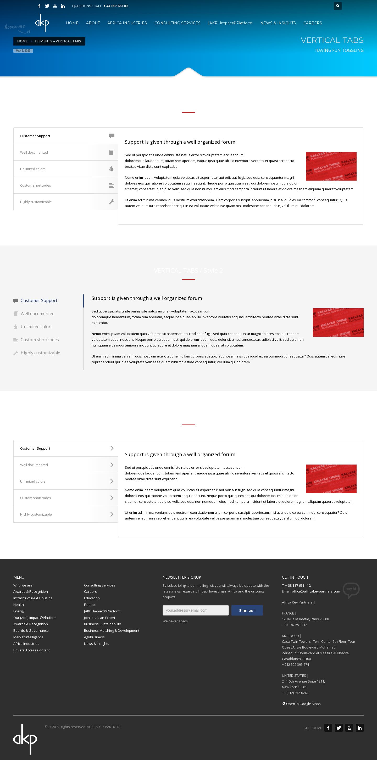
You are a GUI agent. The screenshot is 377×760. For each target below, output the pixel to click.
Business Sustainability (102, 624)
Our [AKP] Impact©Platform (35, 617)
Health (18, 604)
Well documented (67, 152)
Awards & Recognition (30, 591)
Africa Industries (26, 643)
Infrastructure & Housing (32, 598)
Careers (90, 591)
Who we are (22, 585)
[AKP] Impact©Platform (102, 611)
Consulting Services (99, 585)
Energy (18, 611)
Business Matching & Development (111, 630)
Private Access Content (31, 650)
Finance (90, 604)
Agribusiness (94, 637)
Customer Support (67, 135)
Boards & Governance (31, 630)
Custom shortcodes (67, 185)
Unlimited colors (67, 168)
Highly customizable (67, 201)
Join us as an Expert (99, 617)
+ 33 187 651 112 (115, 6)
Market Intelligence (28, 637)
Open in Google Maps (301, 703)
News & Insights (96, 643)
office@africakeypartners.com (316, 591)
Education (92, 598)
